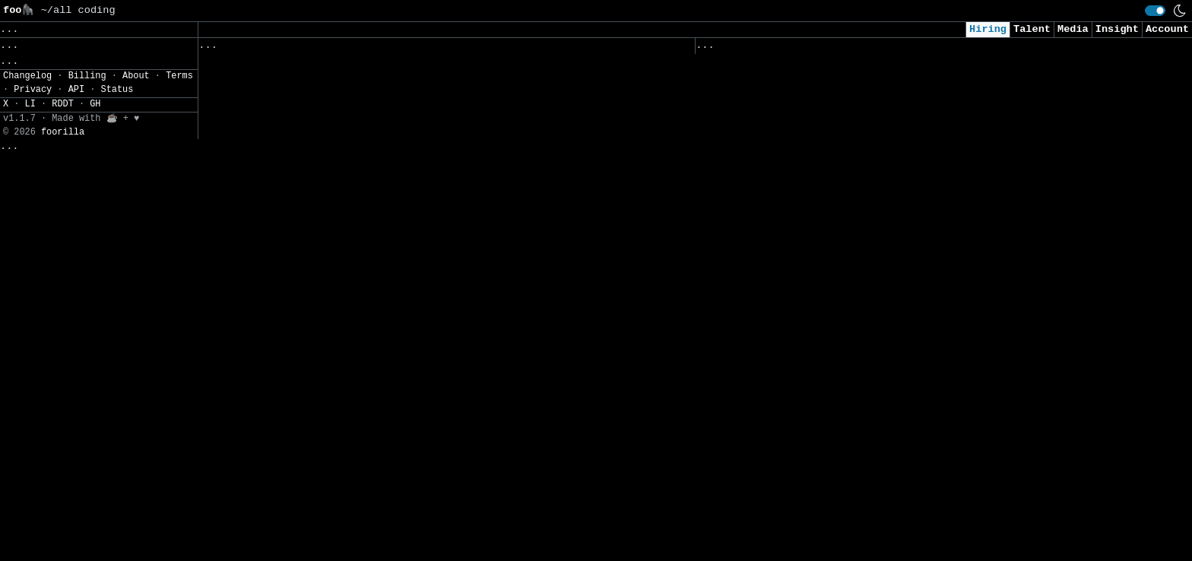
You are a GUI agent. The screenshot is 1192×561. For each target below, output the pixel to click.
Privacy (33, 511)
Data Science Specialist (770, 342)
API (76, 511)
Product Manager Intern (269, 512)
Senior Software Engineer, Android (303, 385)
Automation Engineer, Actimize (291, 130)
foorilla (62, 553)
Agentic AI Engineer (757, 469)
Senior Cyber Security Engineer (792, 119)
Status (117, 511)
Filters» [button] (27, 110)
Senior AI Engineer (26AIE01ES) (792, 405)
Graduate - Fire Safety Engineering (306, 321)
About (136, 498)
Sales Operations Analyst (773, 278)
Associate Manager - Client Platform (310, 226)
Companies (411, 48)
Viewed (723, 48)
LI (30, 526)
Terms (179, 498)
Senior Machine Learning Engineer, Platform (331, 448)
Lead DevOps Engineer (761, 183)
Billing (87, 498)
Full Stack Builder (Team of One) (300, 353)
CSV (65, 154)
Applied (782, 48)
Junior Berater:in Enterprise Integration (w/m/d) (350, 99)
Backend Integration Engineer (785, 88)
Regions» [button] (27, 87)
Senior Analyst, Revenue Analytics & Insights (337, 480)
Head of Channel (247, 544)
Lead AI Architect (751, 310)
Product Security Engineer (279, 67)
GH (95, 526)
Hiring (988, 29)
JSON (101, 154)
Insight (1117, 29)
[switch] (1155, 10)
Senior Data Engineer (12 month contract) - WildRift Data (375, 258)
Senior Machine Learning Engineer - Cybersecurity (848, 246)
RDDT (63, 526)
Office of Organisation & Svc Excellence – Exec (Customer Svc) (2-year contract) (913, 509)
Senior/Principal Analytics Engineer (310, 289)
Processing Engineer (757, 373)
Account (1167, 29)
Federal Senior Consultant (776, 548)
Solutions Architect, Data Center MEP (810, 151)
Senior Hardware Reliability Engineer (313, 162)
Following (490, 48)
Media (1073, 29)
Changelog (27, 498)
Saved (348, 48)
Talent (1032, 29)
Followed (289, 48)
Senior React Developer (767, 437)
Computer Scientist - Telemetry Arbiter (816, 215)
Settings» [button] (31, 132)
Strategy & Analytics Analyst (288, 194)
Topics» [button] (24, 65)
